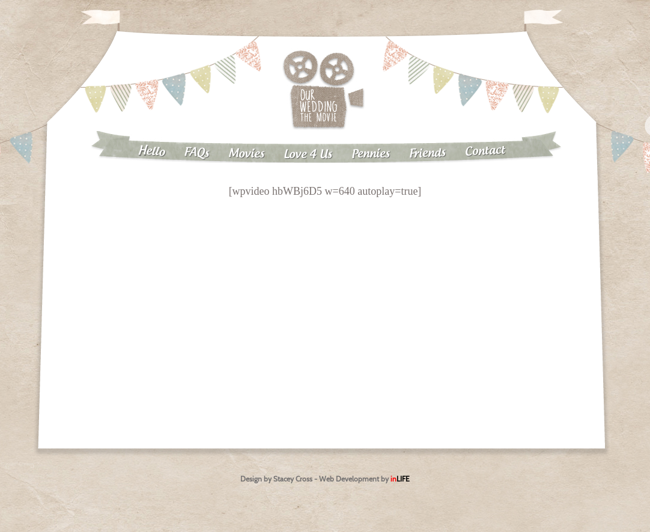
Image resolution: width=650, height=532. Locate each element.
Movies (246, 153)
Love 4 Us (308, 155)
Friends (427, 153)
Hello (151, 151)
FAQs (197, 153)
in (400, 478)
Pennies (370, 153)
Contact (485, 151)
